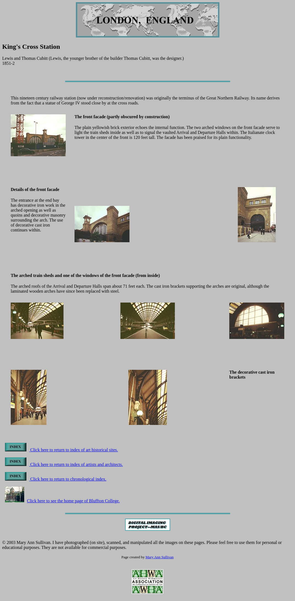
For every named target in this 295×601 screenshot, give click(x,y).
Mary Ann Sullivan (159, 557)
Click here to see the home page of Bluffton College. (62, 500)
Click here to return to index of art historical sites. (61, 450)
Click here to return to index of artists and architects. (64, 464)
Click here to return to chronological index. (55, 479)
